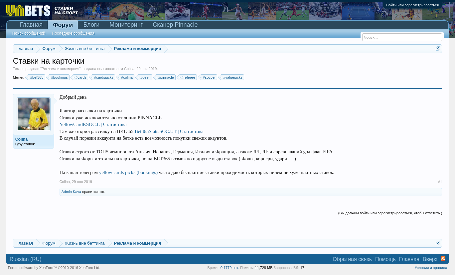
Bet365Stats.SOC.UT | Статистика (169, 131)
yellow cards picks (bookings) (128, 172)
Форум (63, 25)
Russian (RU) (26, 259)
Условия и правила (431, 268)
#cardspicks (102, 77)
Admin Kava (71, 192)
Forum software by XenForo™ (54, 268)
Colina (129, 69)
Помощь (385, 259)
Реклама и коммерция (60, 69)
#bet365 (36, 77)
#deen (144, 77)
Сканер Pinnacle (175, 24)
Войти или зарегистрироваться (412, 5)
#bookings (58, 77)
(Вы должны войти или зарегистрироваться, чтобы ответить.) (390, 213)
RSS (443, 258)
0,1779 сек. (230, 268)
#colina (126, 77)
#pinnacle (165, 77)
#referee (187, 77)
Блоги (91, 24)
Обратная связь (352, 259)
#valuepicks (231, 77)
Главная (31, 24)
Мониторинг (126, 24)
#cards (80, 77)
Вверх (430, 259)
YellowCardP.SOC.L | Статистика (93, 124)
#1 (440, 182)
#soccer (208, 77)
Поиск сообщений (28, 33)
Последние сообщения (73, 33)
